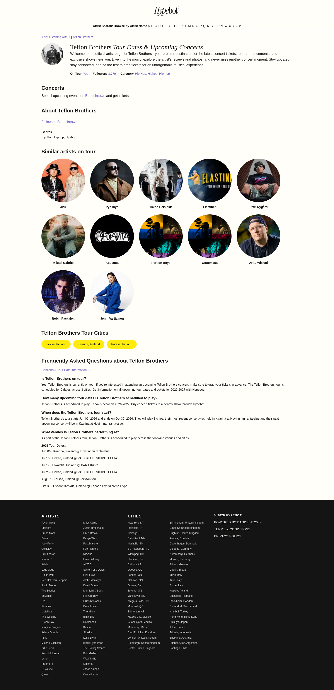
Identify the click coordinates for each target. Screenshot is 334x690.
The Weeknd (48, 616)
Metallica (46, 611)
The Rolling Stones (94, 648)
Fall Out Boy (90, 595)
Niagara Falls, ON (138, 601)
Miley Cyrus (90, 522)
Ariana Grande (49, 632)
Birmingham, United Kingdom (187, 522)
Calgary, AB (134, 564)
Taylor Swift (48, 522)
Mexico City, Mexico (139, 616)
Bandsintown (95, 96)
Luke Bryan (90, 637)
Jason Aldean (91, 669)
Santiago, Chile (178, 648)
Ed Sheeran (48, 554)
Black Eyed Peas (93, 642)
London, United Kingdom (142, 637)
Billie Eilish (47, 648)
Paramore (47, 663)
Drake (44, 538)
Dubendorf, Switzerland (183, 606)
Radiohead (89, 622)
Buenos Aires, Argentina (184, 642)
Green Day (47, 622)
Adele (44, 564)
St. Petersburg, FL (138, 548)
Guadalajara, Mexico (140, 622)
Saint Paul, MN (136, 538)
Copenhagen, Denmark (183, 543)
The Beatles (48, 590)
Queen (45, 674)
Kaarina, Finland (89, 344)
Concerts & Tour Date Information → (65, 370)
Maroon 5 (47, 559)
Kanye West (90, 538)
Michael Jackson (51, 642)
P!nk (44, 637)
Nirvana (87, 554)
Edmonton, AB (136, 611)
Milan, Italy (176, 574)
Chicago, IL (134, 533)
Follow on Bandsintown (61, 122)
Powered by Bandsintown (238, 522)
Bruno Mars (48, 533)
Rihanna (46, 606)
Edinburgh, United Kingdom (144, 642)
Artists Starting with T (56, 37)
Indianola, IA (135, 527)
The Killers (89, 611)
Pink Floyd (89, 574)
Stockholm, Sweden (181, 601)
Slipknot (88, 663)
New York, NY (136, 522)
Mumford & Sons (93, 590)
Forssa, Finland (121, 344)
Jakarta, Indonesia (180, 632)
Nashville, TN (135, 543)
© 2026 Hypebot (228, 515)
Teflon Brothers (83, 37)
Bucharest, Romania (181, 595)
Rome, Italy (176, 585)
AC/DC (87, 564)
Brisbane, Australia (180, 637)
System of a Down (93, 569)
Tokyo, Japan (177, 627)
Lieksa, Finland (56, 344)
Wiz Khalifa (89, 658)
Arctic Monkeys (92, 580)
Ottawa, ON (134, 585)
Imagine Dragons (51, 627)
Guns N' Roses (92, 601)
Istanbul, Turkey (179, 611)
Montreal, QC (135, 606)
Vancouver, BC (136, 595)
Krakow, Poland (179, 590)
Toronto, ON (135, 590)
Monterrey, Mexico (138, 627)
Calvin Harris (90, 674)
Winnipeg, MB (136, 554)
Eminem (46, 527)
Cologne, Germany (181, 548)
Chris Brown (90, 533)
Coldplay (46, 548)
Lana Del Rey (91, 559)
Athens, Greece (179, 564)
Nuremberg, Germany (182, 554)
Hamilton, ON (135, 559)
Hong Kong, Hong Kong (183, 616)
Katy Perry (47, 543)
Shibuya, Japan (179, 622)
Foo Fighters (90, 548)
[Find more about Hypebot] (167, 10)
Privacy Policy (227, 536)
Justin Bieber (48, 585)
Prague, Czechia (179, 538)
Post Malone (90, 543)
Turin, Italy (176, 580)
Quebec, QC (135, 569)
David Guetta (91, 585)
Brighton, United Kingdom (184, 533)
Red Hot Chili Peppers (54, 580)
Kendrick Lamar (50, 653)
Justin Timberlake (93, 527)
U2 (43, 601)
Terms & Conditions (232, 529)
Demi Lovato (90, 606)
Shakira (87, 632)
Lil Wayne (47, 669)
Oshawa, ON (135, 580)
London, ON (135, 574)
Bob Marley (90, 653)
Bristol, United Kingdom (141, 648)
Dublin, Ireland (178, 569)
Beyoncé (46, 595)
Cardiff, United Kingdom (141, 632)
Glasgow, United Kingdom (185, 527)
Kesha (87, 627)
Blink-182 (88, 616)
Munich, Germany (180, 559)
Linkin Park (47, 574)
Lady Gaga (47, 569)
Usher (44, 658)
